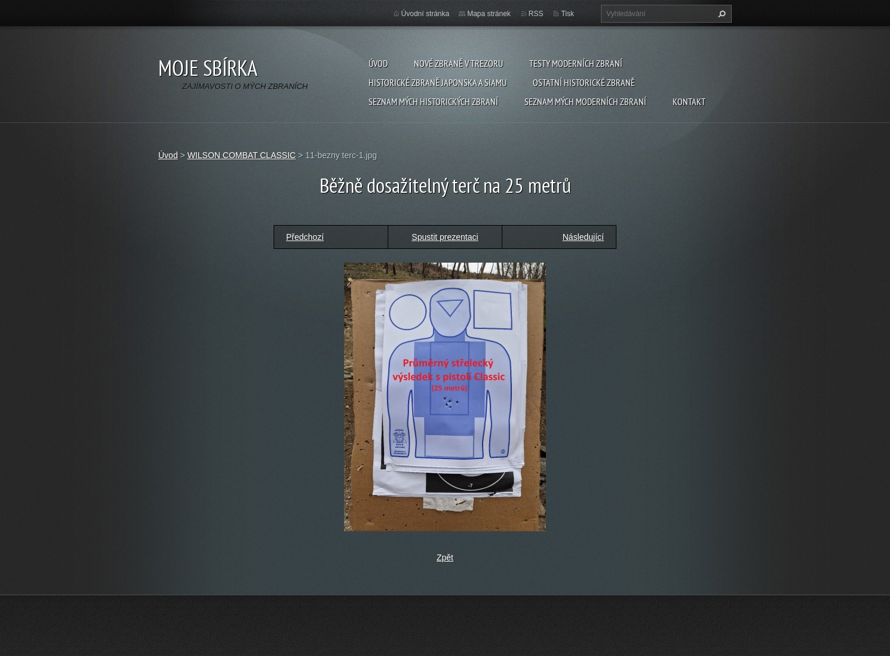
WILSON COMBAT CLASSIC (242, 155)
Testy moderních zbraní (575, 63)
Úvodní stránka (425, 14)
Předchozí (305, 237)
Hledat (720, 14)
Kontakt (689, 101)
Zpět (445, 557)
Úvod (378, 63)
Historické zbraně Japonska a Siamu (438, 82)
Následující (583, 237)
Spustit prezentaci (445, 237)
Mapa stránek (489, 14)
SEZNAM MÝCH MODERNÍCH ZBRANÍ (585, 101)
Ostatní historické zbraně (584, 82)
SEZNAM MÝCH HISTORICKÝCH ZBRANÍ (433, 101)
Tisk (567, 14)
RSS (536, 14)
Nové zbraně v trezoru (458, 63)
